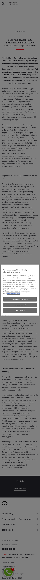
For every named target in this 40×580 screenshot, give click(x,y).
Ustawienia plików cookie (20, 299)
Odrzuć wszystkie (20, 310)
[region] (20, 290)
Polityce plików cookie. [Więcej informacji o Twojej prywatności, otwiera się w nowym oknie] (13, 293)
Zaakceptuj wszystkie (20, 305)
